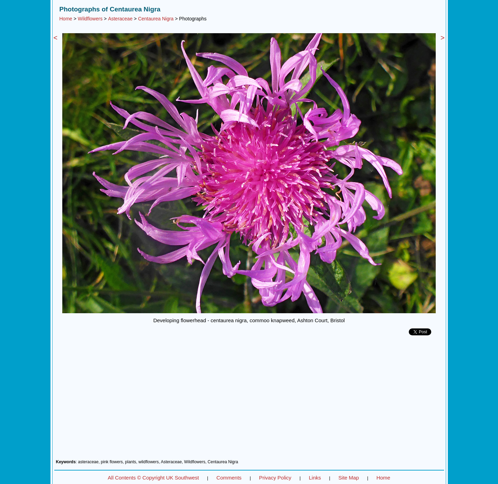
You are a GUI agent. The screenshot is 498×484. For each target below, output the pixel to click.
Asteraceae (120, 18)
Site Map (349, 478)
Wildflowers (90, 18)
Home (65, 18)
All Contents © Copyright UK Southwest (153, 478)
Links (315, 478)
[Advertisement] (249, 400)
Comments (229, 478)
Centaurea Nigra (156, 18)
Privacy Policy (275, 478)
